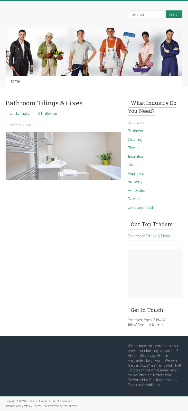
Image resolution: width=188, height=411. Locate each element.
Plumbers (136, 173)
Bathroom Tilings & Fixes (44, 103)
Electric (134, 148)
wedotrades (19, 113)
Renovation (137, 190)
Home (14, 81)
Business (135, 131)
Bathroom (49, 113)
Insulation (136, 156)
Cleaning (135, 139)
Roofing (134, 199)
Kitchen (134, 165)
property (135, 182)
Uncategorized (140, 207)
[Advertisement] (155, 273)
